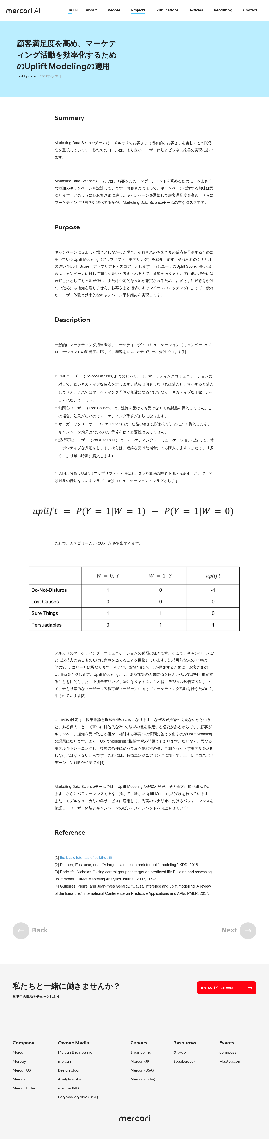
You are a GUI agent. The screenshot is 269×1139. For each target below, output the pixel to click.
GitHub (179, 1052)
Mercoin (19, 1079)
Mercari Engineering (75, 1052)
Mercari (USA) (142, 1070)
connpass (227, 1052)
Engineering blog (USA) (78, 1097)
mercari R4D (68, 1088)
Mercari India (24, 1088)
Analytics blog (70, 1079)
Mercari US (22, 1070)
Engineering (141, 1052)
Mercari (19, 1052)
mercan (64, 1062)
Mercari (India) (143, 1079)
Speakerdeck (184, 1062)
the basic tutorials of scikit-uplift (86, 858)
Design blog (68, 1070)
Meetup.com (230, 1062)
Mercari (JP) (140, 1062)
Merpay (19, 1062)
